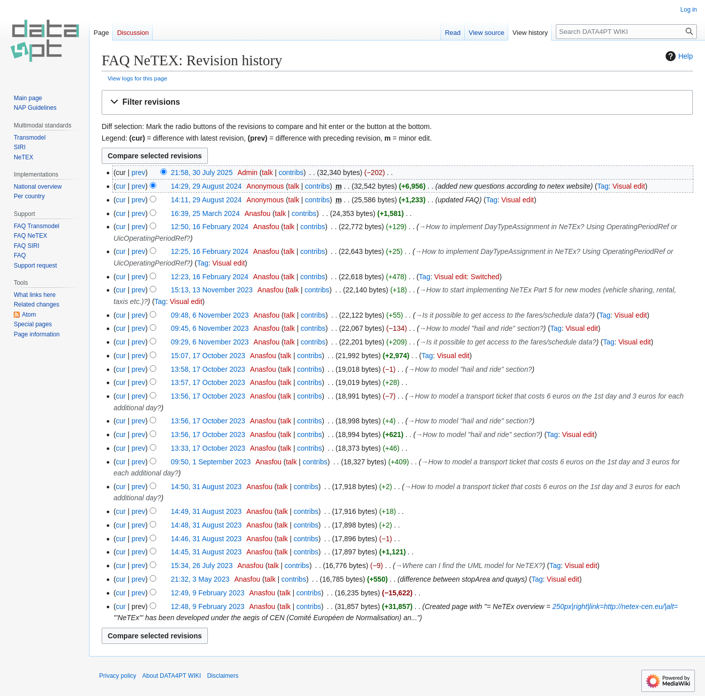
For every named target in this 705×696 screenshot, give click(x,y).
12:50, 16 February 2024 (209, 227)
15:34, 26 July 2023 (202, 565)
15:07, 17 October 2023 (208, 356)
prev (138, 172)
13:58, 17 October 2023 (208, 369)
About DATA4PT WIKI (171, 675)
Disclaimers (222, 675)
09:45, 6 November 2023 (210, 328)
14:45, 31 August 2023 (206, 552)
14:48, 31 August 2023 (206, 525)
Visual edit (628, 186)
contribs (291, 172)
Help (678, 56)
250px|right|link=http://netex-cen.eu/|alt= (615, 606)
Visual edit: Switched (466, 277)
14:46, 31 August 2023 (206, 539)
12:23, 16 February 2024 (209, 277)
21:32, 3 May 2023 (200, 579)
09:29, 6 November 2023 (210, 342)
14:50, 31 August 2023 (206, 487)
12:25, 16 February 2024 (209, 251)
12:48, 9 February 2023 (208, 606)
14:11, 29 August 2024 (206, 200)
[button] (397, 102)
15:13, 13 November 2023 (212, 290)
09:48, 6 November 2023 (210, 315)
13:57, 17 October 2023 (208, 382)
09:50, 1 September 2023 (211, 462)
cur (120, 186)
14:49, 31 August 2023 (206, 511)
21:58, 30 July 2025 (202, 172)
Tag (603, 186)
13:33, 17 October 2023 (208, 448)
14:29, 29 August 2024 (206, 186)
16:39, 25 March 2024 (205, 213)
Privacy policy (117, 675)
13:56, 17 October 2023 (208, 396)
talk (267, 172)
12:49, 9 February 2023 (208, 593)
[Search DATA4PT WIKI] (626, 31)
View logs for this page (137, 78)
